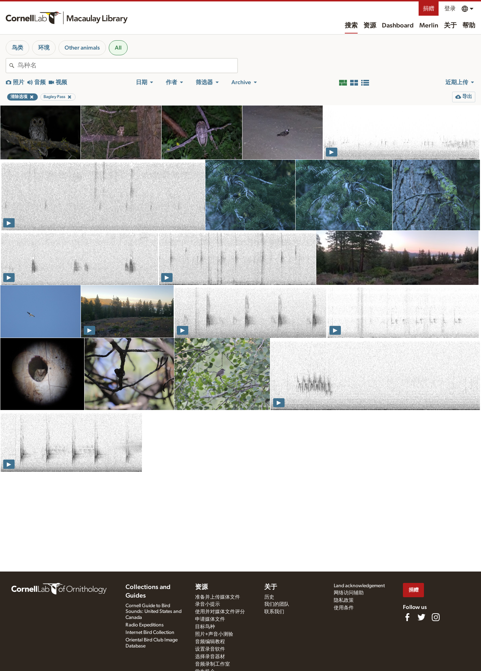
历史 (269, 597)
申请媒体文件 (210, 619)
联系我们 (274, 611)
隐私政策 (344, 600)
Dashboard (398, 25)
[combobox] (127, 65)
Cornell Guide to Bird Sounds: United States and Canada (153, 611)
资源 (369, 25)
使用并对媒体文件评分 (220, 611)
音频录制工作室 (212, 664)
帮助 (468, 25)
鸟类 (17, 48)
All (118, 48)
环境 (44, 48)
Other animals (82, 48)
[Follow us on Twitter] (421, 617)
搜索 (351, 25)
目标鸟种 (205, 626)
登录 (450, 8)
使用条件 (344, 607)
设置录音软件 (210, 649)
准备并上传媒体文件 (217, 597)
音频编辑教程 (210, 641)
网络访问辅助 (349, 592)
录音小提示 (207, 604)
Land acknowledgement (359, 585)
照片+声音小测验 (214, 634)
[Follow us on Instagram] (435, 617)
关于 (450, 25)
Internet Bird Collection (150, 632)
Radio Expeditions (145, 625)
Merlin (428, 25)
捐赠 (428, 8)
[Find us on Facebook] (407, 617)
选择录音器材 (210, 656)
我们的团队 (276, 604)
